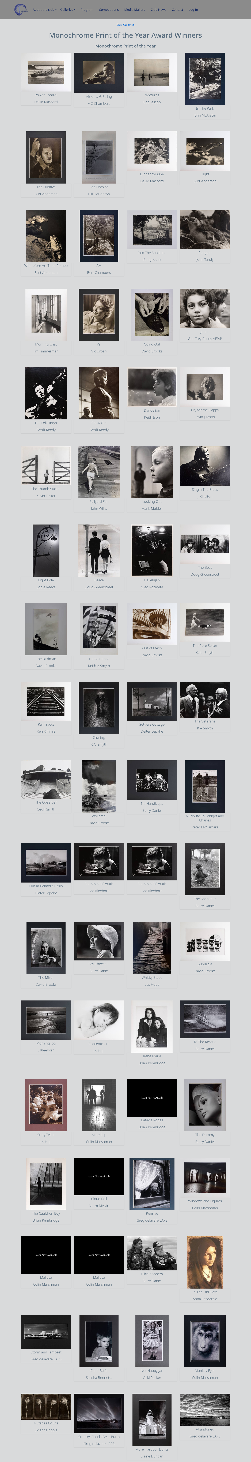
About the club (43, 9)
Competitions (109, 9)
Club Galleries (125, 25)
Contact (177, 9)
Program (87, 9)
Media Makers (134, 9)
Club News (158, 9)
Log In (193, 9)
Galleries (66, 9)
